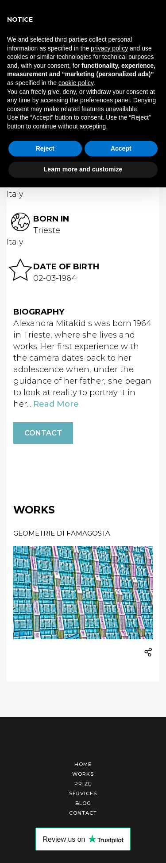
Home (83, 764)
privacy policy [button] (109, 48)
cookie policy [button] (75, 82)
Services (83, 793)
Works (83, 774)
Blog (83, 803)
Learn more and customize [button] (83, 169)
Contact (43, 433)
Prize (83, 784)
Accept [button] (121, 148)
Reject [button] (45, 148)
